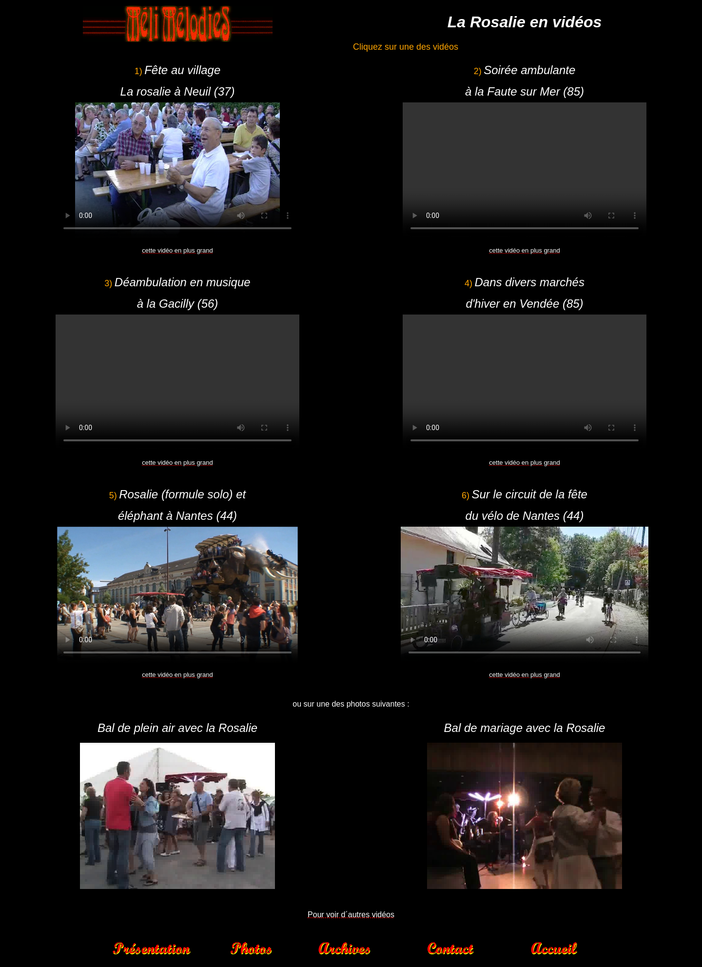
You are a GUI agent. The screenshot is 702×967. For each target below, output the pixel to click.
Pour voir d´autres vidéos (351, 914)
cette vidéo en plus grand (177, 250)
